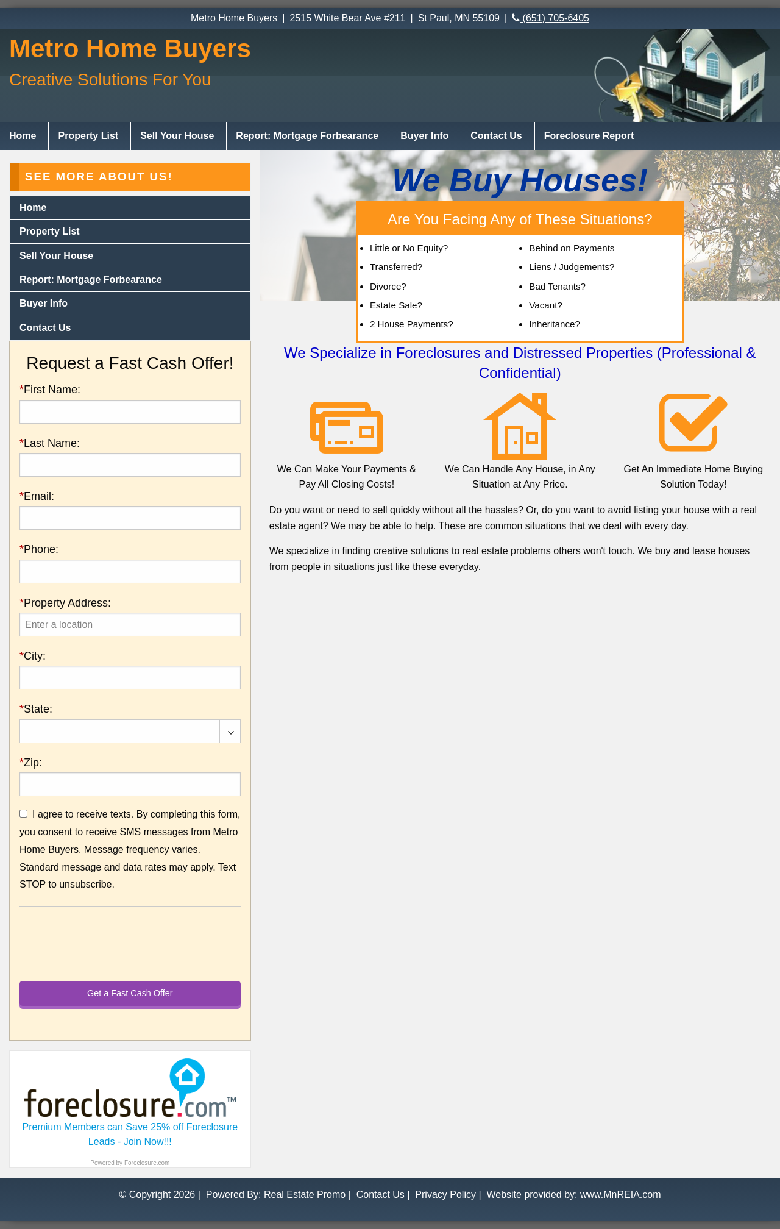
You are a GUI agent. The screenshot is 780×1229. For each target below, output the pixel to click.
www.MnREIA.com (620, 1194)
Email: (37, 496)
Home (22, 135)
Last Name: (50, 443)
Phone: (39, 549)
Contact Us (496, 135)
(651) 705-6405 (550, 18)
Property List (88, 135)
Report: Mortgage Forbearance (307, 135)
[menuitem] (24, 136)
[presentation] (130, 624)
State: (36, 709)
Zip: (31, 763)
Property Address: (65, 603)
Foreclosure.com (146, 1163)
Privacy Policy (445, 1194)
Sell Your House (177, 135)
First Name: (50, 389)
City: (33, 656)
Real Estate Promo (305, 1194)
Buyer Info (424, 135)
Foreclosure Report (589, 135)
